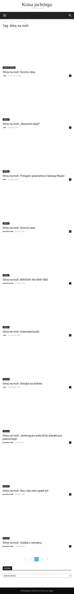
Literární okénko (9, 67)
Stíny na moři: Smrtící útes (19, 72)
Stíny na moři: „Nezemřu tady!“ (21, 123)
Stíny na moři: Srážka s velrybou (22, 542)
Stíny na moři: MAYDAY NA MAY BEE (25, 279)
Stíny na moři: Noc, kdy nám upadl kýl (25, 490)
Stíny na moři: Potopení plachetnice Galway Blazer (34, 175)
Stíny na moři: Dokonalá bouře (21, 331)
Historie (6, 379)
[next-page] (47, 559)
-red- (4, 76)
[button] (70, 15)
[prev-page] (25, 559)
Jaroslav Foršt (8, 231)
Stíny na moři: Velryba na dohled (22, 383)
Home (5, 22)
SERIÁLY (6, 119)
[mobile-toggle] (4, 15)
